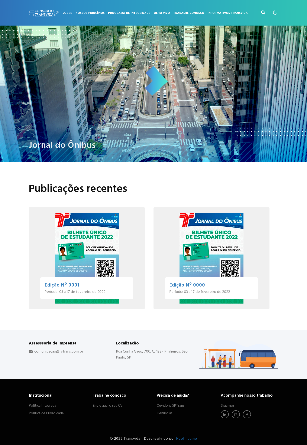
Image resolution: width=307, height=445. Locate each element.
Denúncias (164, 413)
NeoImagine (186, 439)
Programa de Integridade (129, 12)
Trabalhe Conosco (188, 12)
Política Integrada (42, 406)
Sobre (67, 12)
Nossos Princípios (90, 12)
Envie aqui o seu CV (108, 406)
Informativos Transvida (228, 12)
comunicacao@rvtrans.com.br (58, 351)
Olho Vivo (162, 12)
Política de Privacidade (46, 413)
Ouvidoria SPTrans (170, 406)
